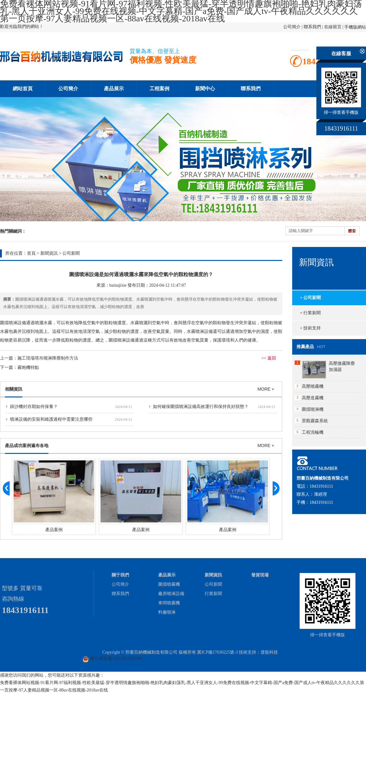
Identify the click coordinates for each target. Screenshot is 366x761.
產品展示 (114, 88)
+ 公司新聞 (310, 297)
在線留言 (332, 27)
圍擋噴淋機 (313, 409)
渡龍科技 (269, 652)
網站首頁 (23, 88)
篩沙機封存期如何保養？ (34, 406)
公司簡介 (292, 27)
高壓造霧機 (313, 398)
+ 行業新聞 (310, 313)
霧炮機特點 (28, 367)
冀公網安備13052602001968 (116, 658)
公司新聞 (71, 253)
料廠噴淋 (167, 612)
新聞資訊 (49, 253)
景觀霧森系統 (315, 421)
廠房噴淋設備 (171, 593)
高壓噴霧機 (313, 386)
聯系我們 (312, 27)
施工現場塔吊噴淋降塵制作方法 (47, 358)
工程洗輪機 (313, 432)
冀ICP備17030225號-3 (217, 652)
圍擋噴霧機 (169, 584)
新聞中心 (205, 88)
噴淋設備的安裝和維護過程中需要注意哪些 (51, 419)
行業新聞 (213, 593)
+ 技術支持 (310, 328)
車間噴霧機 (169, 603)
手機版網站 (355, 27)
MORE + (265, 389)
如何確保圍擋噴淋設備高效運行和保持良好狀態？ (200, 406)
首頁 (31, 253)
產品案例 (54, 529)
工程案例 (159, 88)
